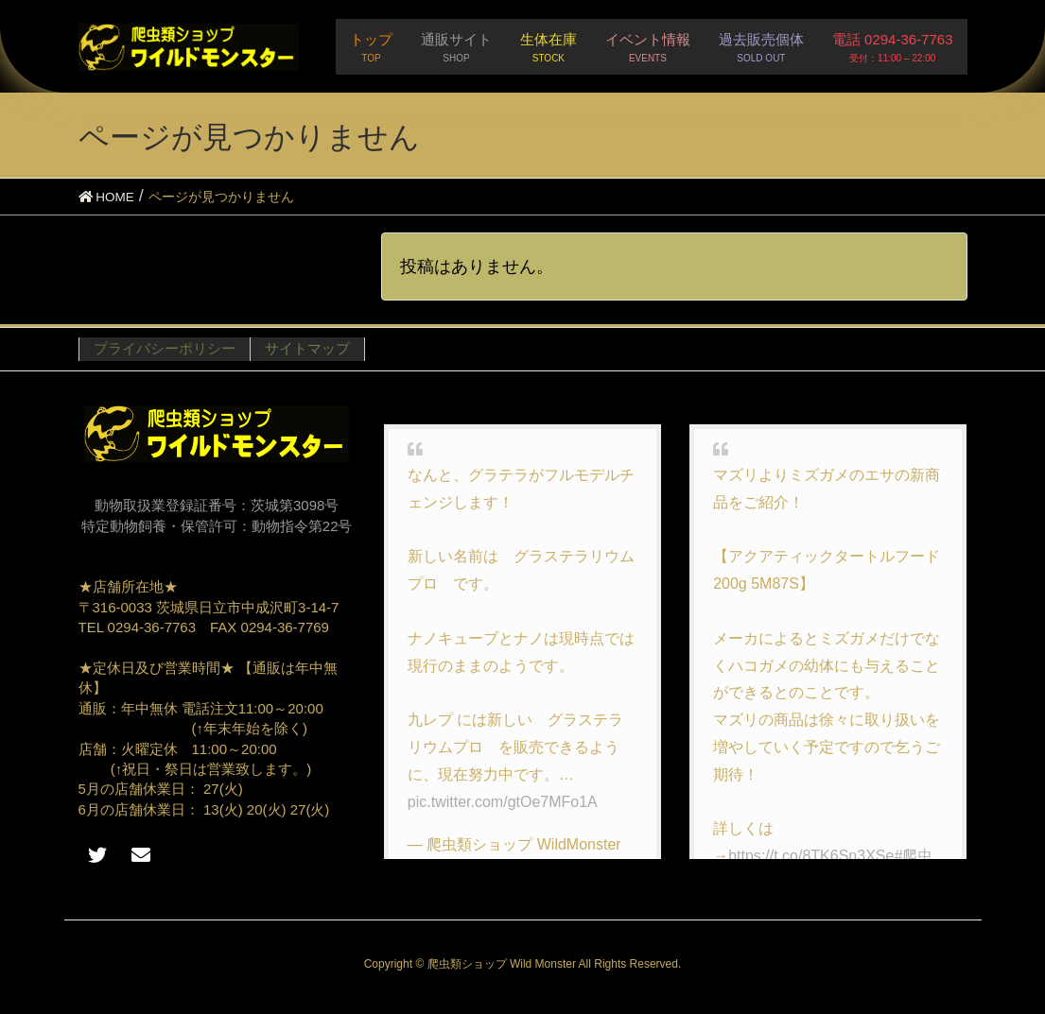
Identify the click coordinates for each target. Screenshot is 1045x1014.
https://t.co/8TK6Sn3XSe (811, 856)
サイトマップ (307, 348)
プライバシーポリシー (164, 348)
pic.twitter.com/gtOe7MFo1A (503, 802)
